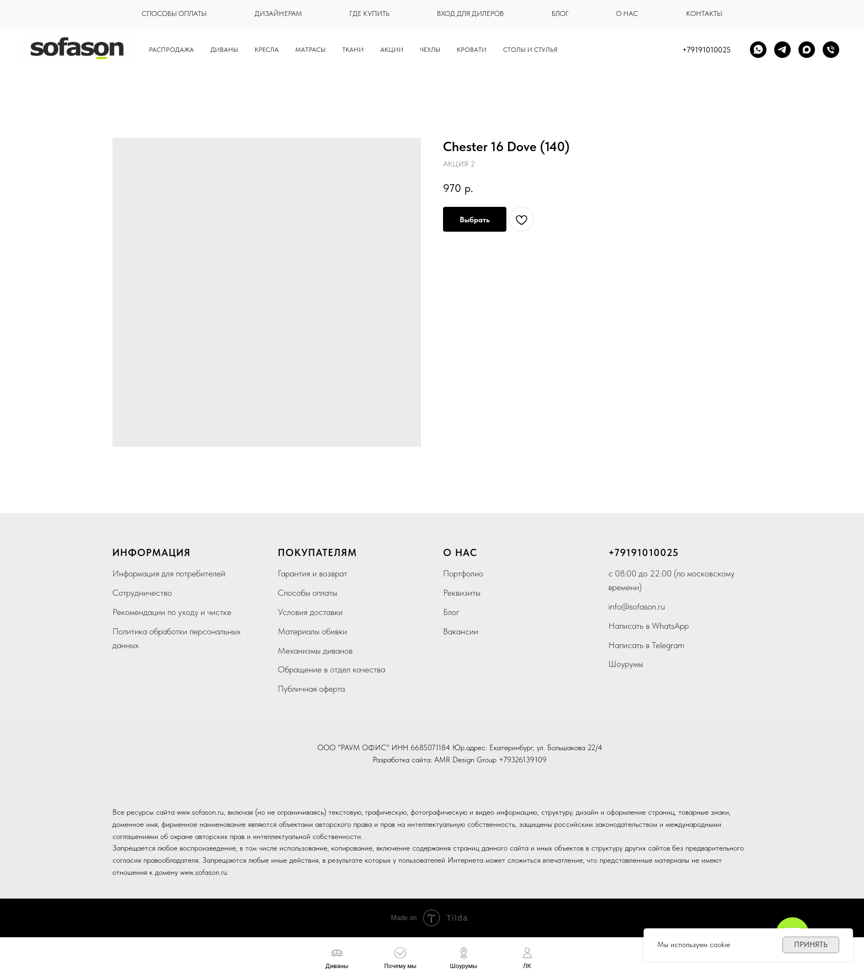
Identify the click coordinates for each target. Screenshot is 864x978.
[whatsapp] (758, 49)
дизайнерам (278, 13)
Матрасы (310, 50)
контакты (704, 13)
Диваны (224, 50)
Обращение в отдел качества (331, 669)
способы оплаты (174, 13)
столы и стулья (530, 50)
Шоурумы (625, 664)
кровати (472, 50)
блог (560, 13)
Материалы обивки (312, 631)
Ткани (353, 50)
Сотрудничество (142, 592)
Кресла (267, 50)
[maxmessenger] (806, 49)
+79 (617, 552)
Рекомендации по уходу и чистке (171, 612)
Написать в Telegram (646, 645)
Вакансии (460, 631)
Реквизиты (461, 592)
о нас (627, 13)
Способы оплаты (307, 592)
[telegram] (782, 49)
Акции (391, 50)
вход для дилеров (470, 13)
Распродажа (171, 50)
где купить (369, 13)
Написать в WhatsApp (648, 626)
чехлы (430, 50)
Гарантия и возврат (312, 573)
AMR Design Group (465, 759)
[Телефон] (831, 49)
